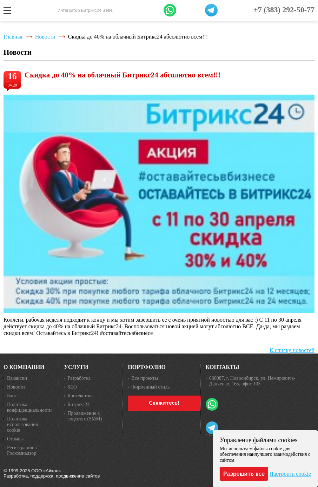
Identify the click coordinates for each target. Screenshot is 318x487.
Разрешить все (244, 474)
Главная (13, 37)
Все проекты (144, 378)
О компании (24, 367)
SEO (72, 387)
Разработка (79, 378)
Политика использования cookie (22, 424)
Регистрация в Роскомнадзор (22, 450)
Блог (12, 395)
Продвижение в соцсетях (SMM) (84, 416)
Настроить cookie (290, 474)
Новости (45, 37)
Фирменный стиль (150, 387)
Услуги (76, 367)
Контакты (222, 367)
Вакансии (17, 378)
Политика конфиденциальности (29, 407)
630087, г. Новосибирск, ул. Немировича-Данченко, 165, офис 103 (252, 381)
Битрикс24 (78, 404)
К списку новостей (292, 350)
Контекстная (80, 395)
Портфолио (147, 367)
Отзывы (15, 438)
